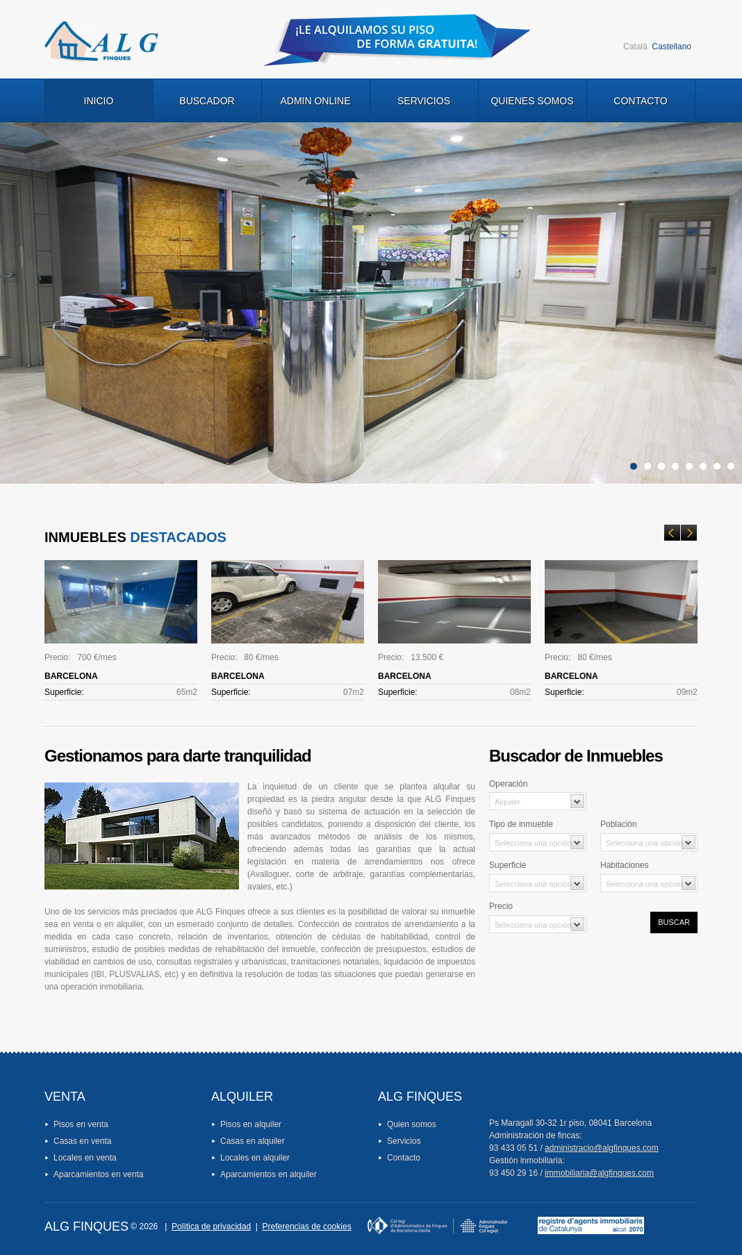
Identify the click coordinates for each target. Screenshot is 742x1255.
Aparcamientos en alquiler (268, 1174)
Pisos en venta (80, 1124)
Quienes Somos (531, 100)
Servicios (423, 100)
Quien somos (411, 1124)
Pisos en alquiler (250, 1124)
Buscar (674, 922)
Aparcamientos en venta (98, 1174)
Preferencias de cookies (307, 1226)
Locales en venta (85, 1158)
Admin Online (315, 100)
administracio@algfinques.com (602, 1148)
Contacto (640, 100)
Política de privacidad (211, 1226)
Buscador (206, 100)
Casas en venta (82, 1141)
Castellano (671, 46)
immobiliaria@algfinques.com (599, 1173)
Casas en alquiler (252, 1141)
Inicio (99, 100)
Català (635, 46)
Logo (101, 42)
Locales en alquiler (255, 1158)
